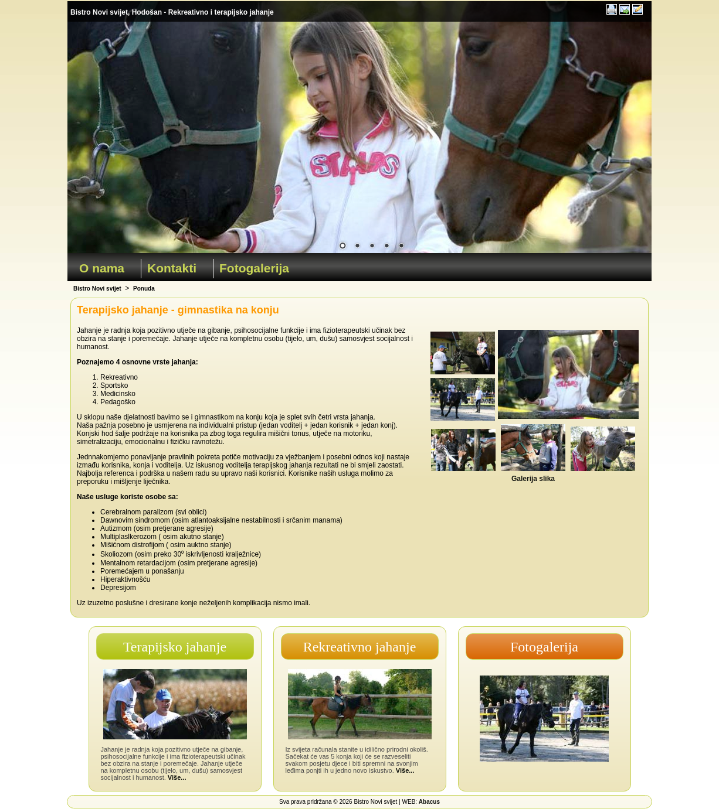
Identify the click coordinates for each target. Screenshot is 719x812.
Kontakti (171, 268)
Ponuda (144, 288)
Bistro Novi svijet (97, 288)
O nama (101, 268)
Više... (177, 777)
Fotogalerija (254, 268)
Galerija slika (533, 479)
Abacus (429, 802)
